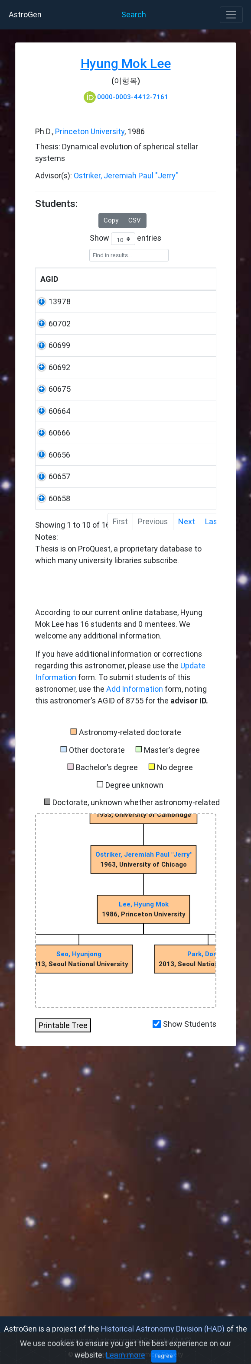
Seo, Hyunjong (78, 1211)
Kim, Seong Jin (84, 698)
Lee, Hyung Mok (143, 1161)
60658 (51, 732)
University (135, 302)
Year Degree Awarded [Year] (192, 290)
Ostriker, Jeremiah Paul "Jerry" (126, 176)
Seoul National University (134, 382)
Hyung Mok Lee (126, 63)
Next (186, 779)
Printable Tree (63, 1282)
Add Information (134, 946)
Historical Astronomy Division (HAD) (163, 1329)
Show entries (125, 238)
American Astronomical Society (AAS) (125, 1340)
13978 (51, 325)
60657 (51, 687)
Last (212, 779)
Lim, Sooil (89, 596)
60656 (51, 642)
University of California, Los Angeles (141, 336)
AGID (49, 302)
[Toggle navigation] (231, 14)
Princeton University (89, 131)
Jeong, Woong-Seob (86, 427)
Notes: (125, 545)
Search (133, 14)
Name (83, 302)
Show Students (189, 1281)
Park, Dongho (208, 1211)
